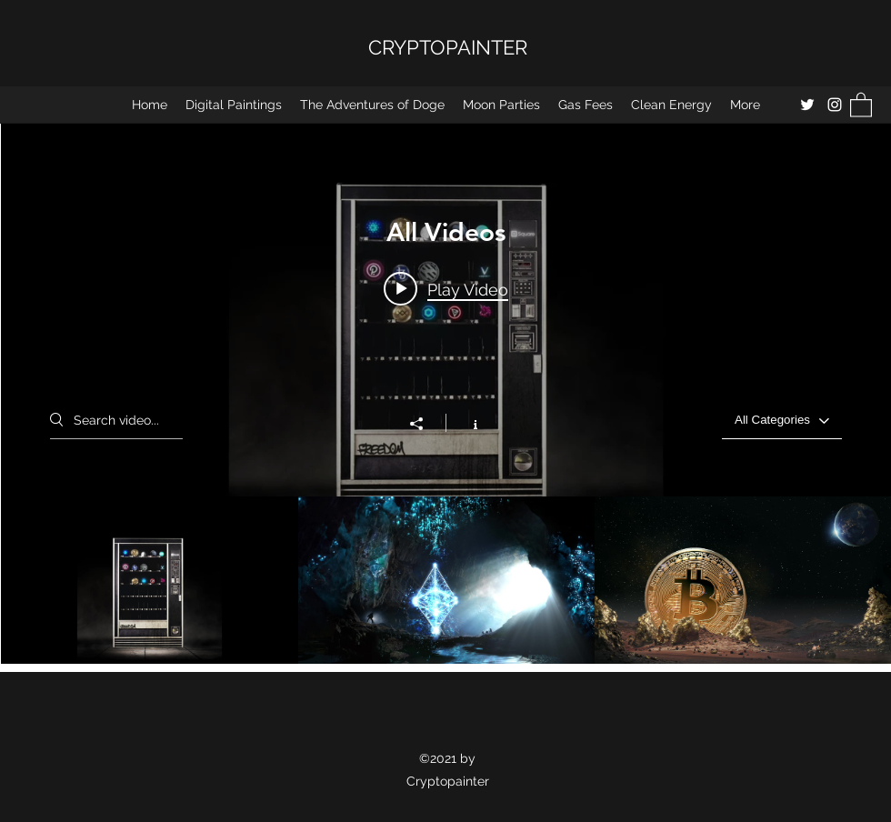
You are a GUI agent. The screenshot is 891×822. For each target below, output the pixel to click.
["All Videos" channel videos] (446, 580)
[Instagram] (835, 104)
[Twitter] (807, 104)
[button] (861, 104)
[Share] (425, 424)
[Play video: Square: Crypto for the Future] (446, 288)
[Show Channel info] (466, 423)
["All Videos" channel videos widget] (446, 394)
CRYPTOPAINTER (447, 47)
